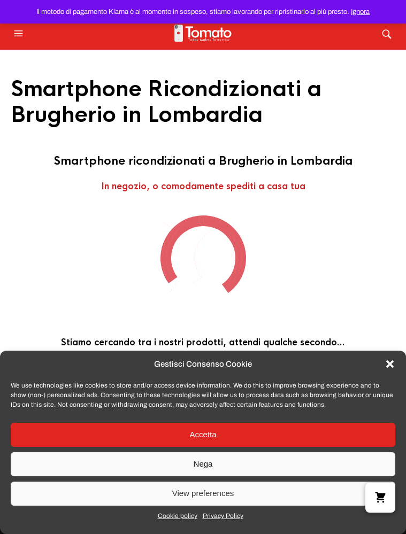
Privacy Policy (223, 516)
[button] (390, 364)
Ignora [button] (360, 12)
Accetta (202, 434)
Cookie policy (177, 516)
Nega (203, 463)
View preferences (203, 493)
